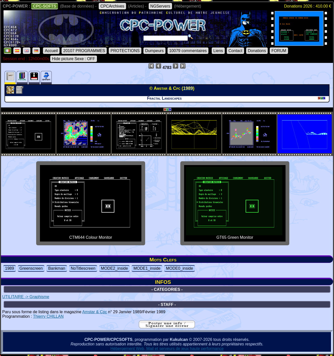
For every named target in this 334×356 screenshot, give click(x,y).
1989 (9, 268)
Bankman (56, 268)
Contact (235, 51)
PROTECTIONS (125, 51)
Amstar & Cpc (94, 312)
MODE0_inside (179, 268)
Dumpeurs (154, 51)
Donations (257, 51)
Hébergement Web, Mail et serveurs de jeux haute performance (167, 348)
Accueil (51, 51)
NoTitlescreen (83, 268)
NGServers (160, 6)
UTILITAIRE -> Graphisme (25, 297)
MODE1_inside (146, 268)
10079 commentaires (188, 51)
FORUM (278, 51)
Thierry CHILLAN (48, 316)
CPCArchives (112, 6)
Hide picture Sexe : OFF (73, 59)
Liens (218, 51)
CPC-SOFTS (44, 6)
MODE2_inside (114, 268)
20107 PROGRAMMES (84, 51)
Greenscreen (31, 268)
